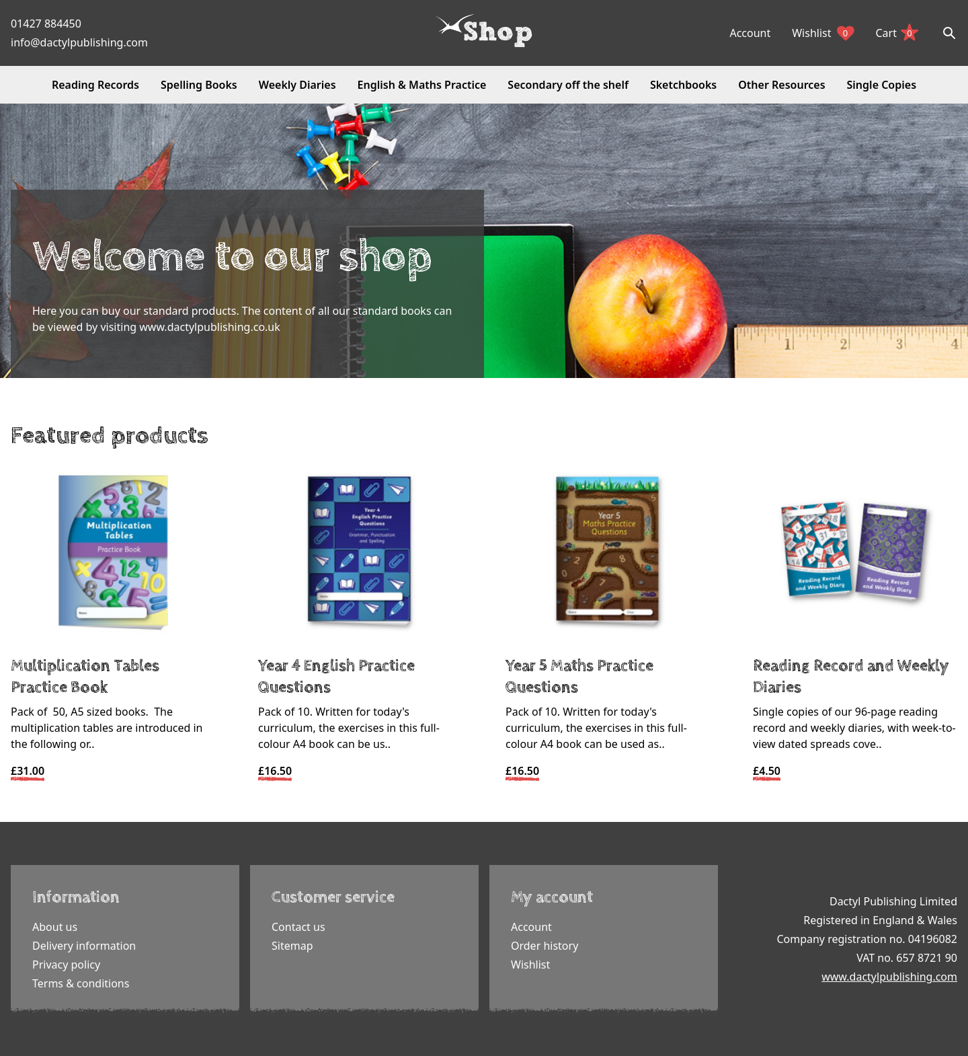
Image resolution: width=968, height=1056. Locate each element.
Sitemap (292, 945)
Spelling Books (199, 84)
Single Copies (881, 84)
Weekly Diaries (297, 84)
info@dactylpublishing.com (79, 42)
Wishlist (823, 33)
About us (54, 926)
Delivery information (84, 945)
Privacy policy (66, 964)
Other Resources (781, 84)
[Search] (949, 33)
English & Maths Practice (422, 84)
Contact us (298, 926)
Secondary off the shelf (568, 84)
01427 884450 (46, 23)
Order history (544, 945)
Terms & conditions (80, 983)
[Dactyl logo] (484, 31)
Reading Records (95, 84)
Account (749, 33)
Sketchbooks (683, 84)
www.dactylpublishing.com (889, 976)
